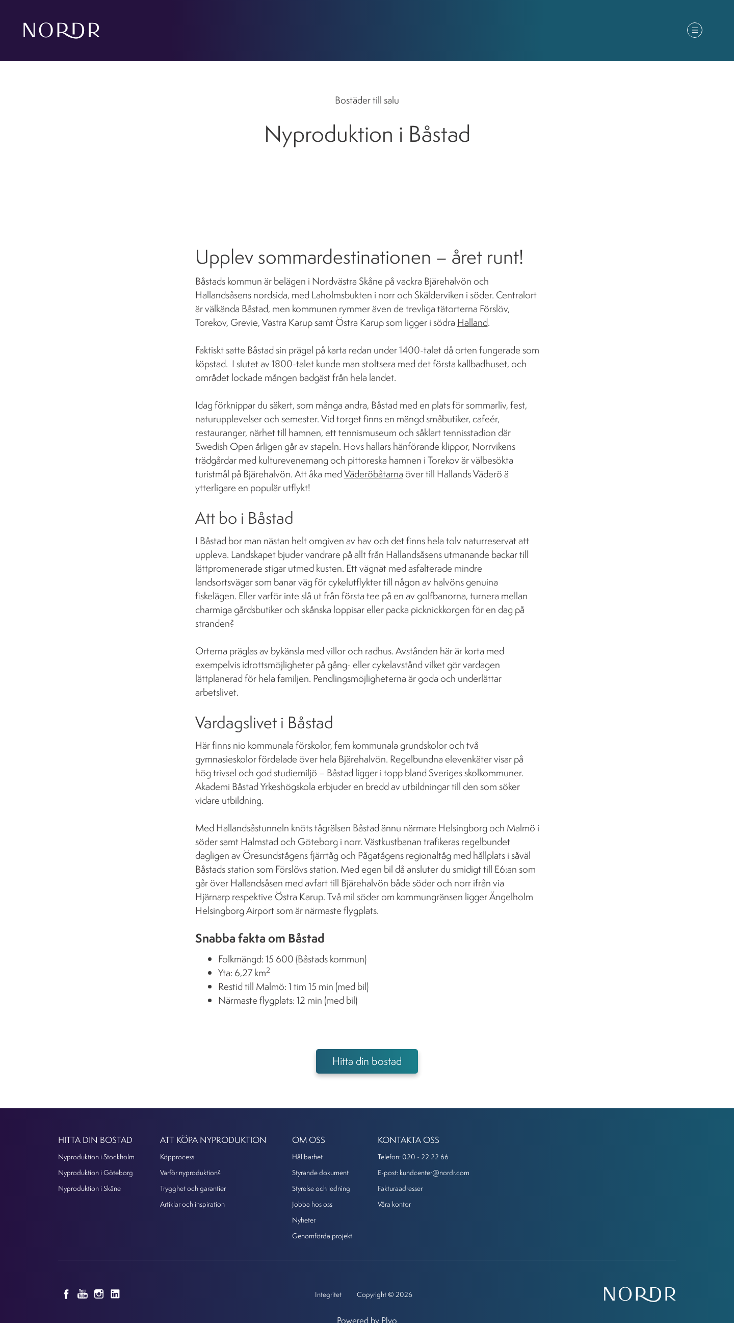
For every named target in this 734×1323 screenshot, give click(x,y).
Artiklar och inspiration (192, 1204)
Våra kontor (394, 1204)
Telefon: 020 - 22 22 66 (413, 1156)
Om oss (573, 31)
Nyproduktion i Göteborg (95, 1172)
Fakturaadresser (400, 1188)
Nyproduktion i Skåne (89, 1188)
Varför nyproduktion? (190, 1172)
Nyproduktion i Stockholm (96, 1156)
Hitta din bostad (337, 31)
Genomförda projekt (322, 1235)
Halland (472, 322)
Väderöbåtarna (373, 473)
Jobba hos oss (312, 1204)
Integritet (328, 1294)
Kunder (626, 31)
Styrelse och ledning (321, 1188)
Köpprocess (177, 1156)
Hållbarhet (307, 1156)
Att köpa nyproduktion (435, 31)
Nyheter (519, 31)
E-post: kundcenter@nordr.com (423, 1172)
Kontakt (678, 31)
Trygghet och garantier (193, 1188)
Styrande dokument (320, 1172)
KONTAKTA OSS (408, 1140)
